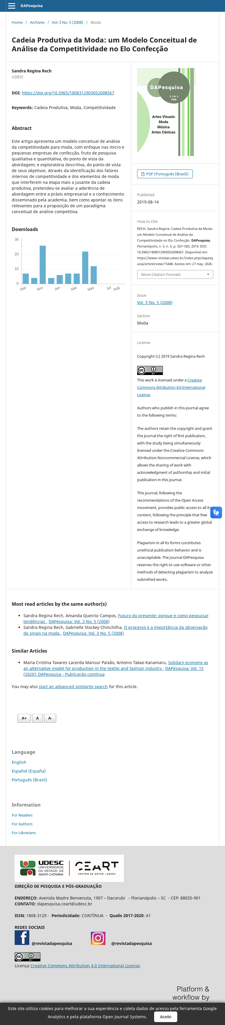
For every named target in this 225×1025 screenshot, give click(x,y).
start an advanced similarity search (73, 686)
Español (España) (29, 771)
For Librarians (24, 832)
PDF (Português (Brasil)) (167, 174)
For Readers (22, 815)
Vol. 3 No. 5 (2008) (67, 22)
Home (17, 22)
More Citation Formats (161, 274)
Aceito (165, 1016)
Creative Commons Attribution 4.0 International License (171, 387)
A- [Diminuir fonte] (50, 718)
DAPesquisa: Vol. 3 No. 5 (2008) (79, 621)
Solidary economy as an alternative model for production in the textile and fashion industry (115, 665)
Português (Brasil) (29, 780)
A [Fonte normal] (37, 718)
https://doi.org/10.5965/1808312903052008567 (68, 93)
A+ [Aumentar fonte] (24, 718)
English (19, 762)
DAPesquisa (32, 5)
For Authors (22, 824)
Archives (37, 22)
